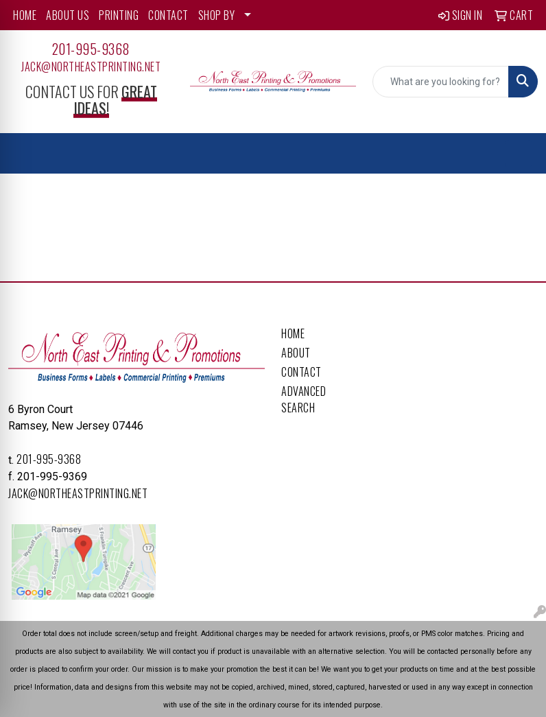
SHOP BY (216, 15)
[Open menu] (518, 153)
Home (293, 333)
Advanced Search (303, 399)
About (296, 352)
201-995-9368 (91, 48)
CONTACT (168, 15)
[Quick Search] (440, 81)
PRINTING (119, 15)
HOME (24, 15)
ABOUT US (67, 15)
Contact (301, 372)
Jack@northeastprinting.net (91, 66)
